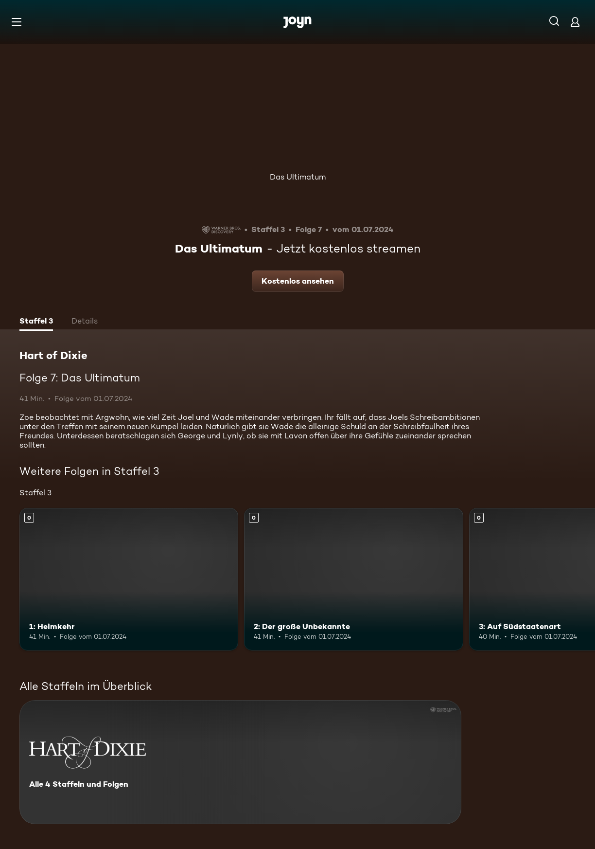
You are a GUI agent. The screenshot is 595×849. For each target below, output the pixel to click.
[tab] (36, 322)
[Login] (575, 21)
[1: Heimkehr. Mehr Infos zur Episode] (128, 579)
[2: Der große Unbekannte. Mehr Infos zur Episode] (353, 579)
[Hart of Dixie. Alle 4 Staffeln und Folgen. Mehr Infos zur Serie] (240, 762)
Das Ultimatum (298, 176)
